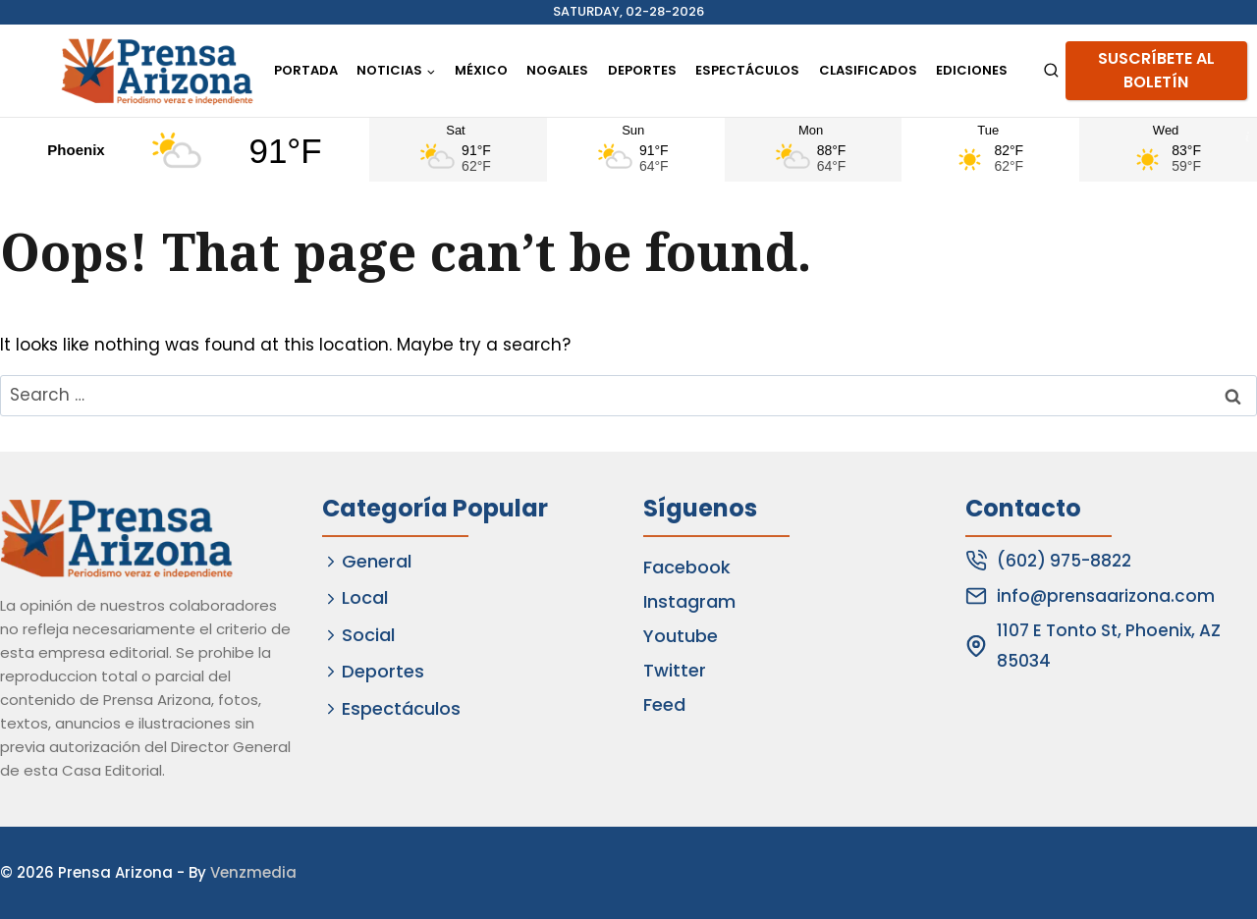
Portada (306, 70)
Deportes (642, 70)
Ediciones (972, 70)
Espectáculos (747, 70)
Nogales (557, 70)
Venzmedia (253, 872)
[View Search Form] (1051, 71)
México (481, 70)
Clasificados (868, 70)
